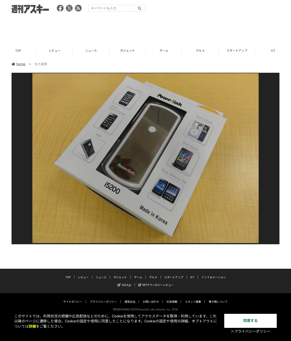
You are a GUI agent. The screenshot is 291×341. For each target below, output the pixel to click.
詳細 (32, 326)
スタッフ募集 (193, 297)
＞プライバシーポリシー (250, 331)
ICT (192, 273)
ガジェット (127, 50)
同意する (250, 321)
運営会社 (129, 297)
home (18, 64)
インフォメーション (213, 273)
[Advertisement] (145, 28)
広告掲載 (172, 297)
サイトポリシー (72, 297)
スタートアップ (237, 50)
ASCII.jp (124, 281)
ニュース (91, 50)
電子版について (218, 297)
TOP (18, 50)
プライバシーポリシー (103, 297)
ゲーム (164, 50)
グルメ (200, 50)
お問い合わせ (151, 297)
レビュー (54, 50)
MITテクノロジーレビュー (156, 281)
